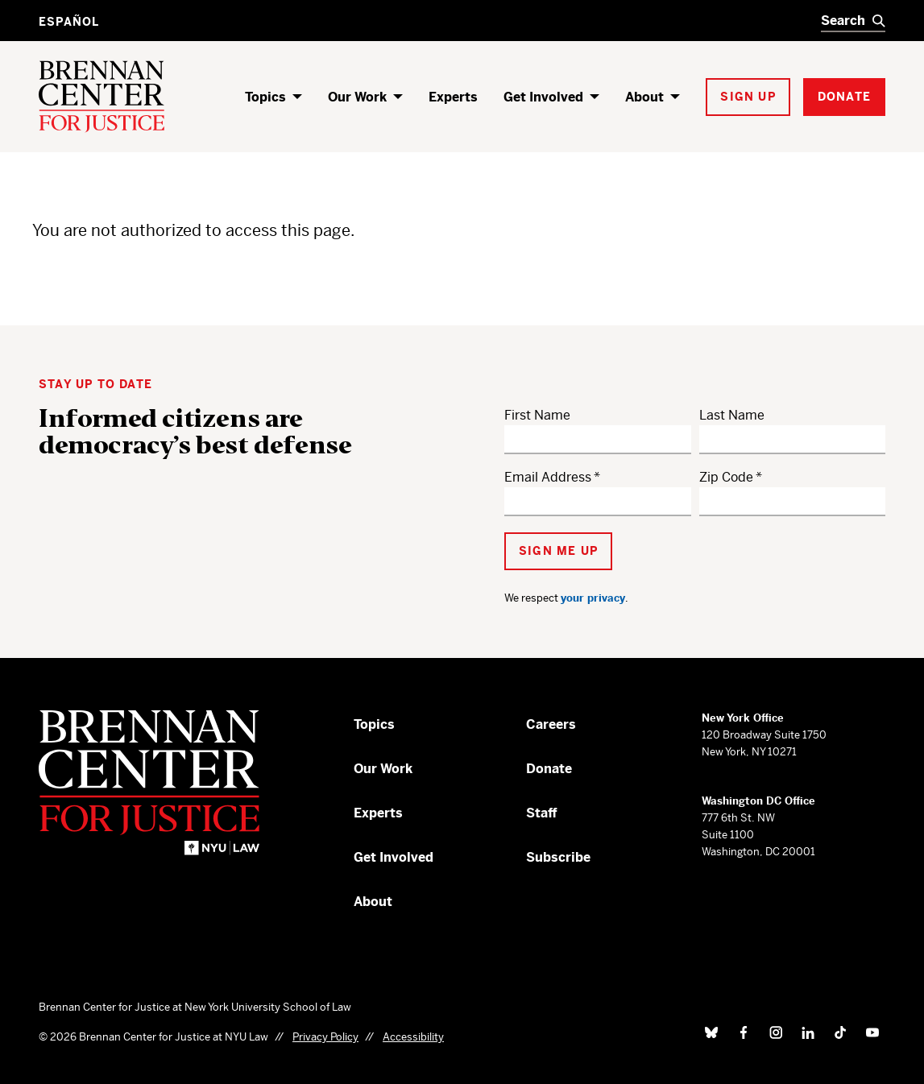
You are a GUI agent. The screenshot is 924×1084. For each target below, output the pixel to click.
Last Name (731, 415)
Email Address (547, 477)
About (644, 97)
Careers (551, 724)
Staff (541, 813)
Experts (453, 97)
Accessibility (413, 1037)
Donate (549, 768)
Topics (265, 97)
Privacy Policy (325, 1037)
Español (69, 21)
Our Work (357, 97)
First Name (537, 415)
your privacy (593, 598)
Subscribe (558, 857)
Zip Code (726, 477)
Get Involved (543, 97)
